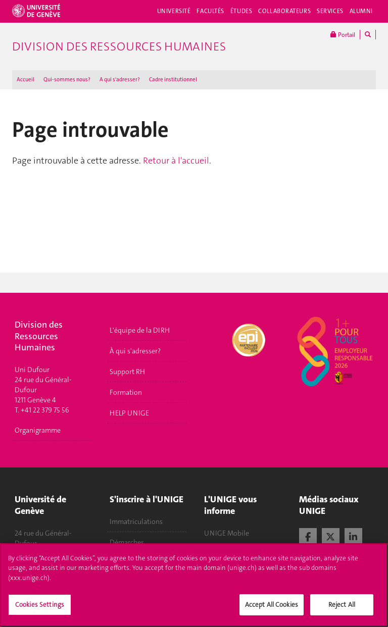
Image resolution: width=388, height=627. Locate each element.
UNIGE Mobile (226, 533)
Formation (126, 392)
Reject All (341, 609)
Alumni (361, 11)
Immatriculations (136, 521)
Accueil (25, 79)
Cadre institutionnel (173, 79)
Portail (342, 34)
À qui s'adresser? (135, 350)
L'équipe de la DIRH (140, 330)
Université (174, 11)
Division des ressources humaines (119, 46)
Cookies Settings (39, 609)
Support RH (127, 371)
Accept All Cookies (271, 609)
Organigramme (38, 430)
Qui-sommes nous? (66, 79)
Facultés (210, 11)
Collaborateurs (284, 11)
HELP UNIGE (129, 412)
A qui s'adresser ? (120, 79)
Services (330, 11)
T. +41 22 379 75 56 (42, 409)
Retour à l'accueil (176, 160)
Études (241, 11)
